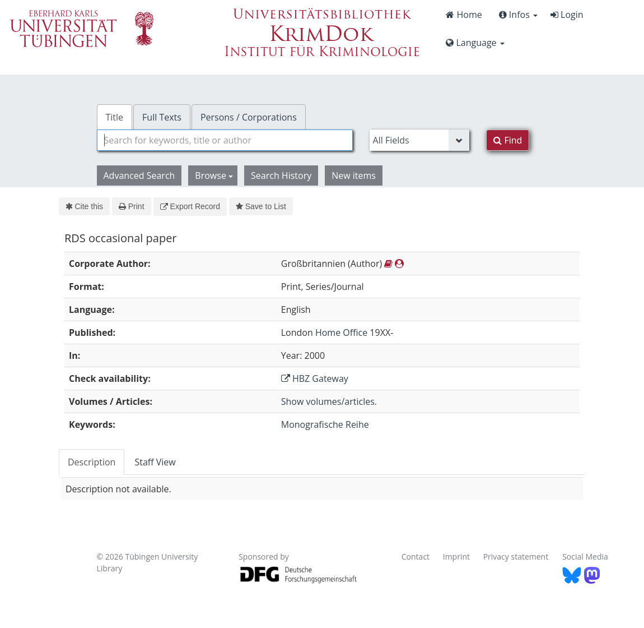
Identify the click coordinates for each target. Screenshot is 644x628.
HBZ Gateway (314, 378)
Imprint (456, 556)
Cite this (84, 206)
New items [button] (354, 175)
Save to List (261, 206)
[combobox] (225, 140)
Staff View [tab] (154, 462)
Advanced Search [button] (139, 175)
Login (567, 14)
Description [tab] (91, 462)
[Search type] (420, 140)
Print (131, 206)
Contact (416, 556)
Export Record (190, 206)
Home (464, 14)
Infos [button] (518, 14)
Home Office (341, 332)
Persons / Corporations (248, 117)
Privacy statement (516, 556)
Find (507, 140)
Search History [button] (281, 175)
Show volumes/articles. (329, 401)
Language (475, 42)
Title (115, 117)
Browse (214, 175)
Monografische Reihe (325, 424)
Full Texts (161, 117)
